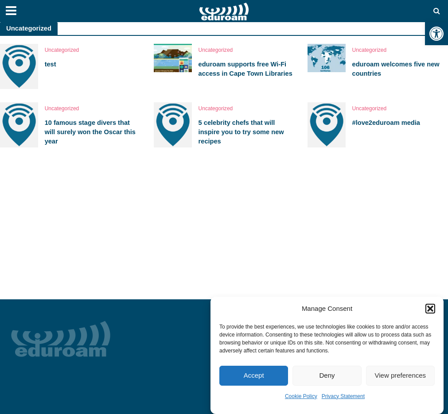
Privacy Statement (343, 396)
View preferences (400, 375)
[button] (436, 33)
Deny (327, 375)
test (50, 64)
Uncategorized (62, 50)
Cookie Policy (301, 396)
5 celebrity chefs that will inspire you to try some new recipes (242, 132)
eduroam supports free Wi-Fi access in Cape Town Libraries (246, 69)
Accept (254, 375)
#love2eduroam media (386, 122)
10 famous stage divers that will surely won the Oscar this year (91, 132)
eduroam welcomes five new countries (396, 69)
